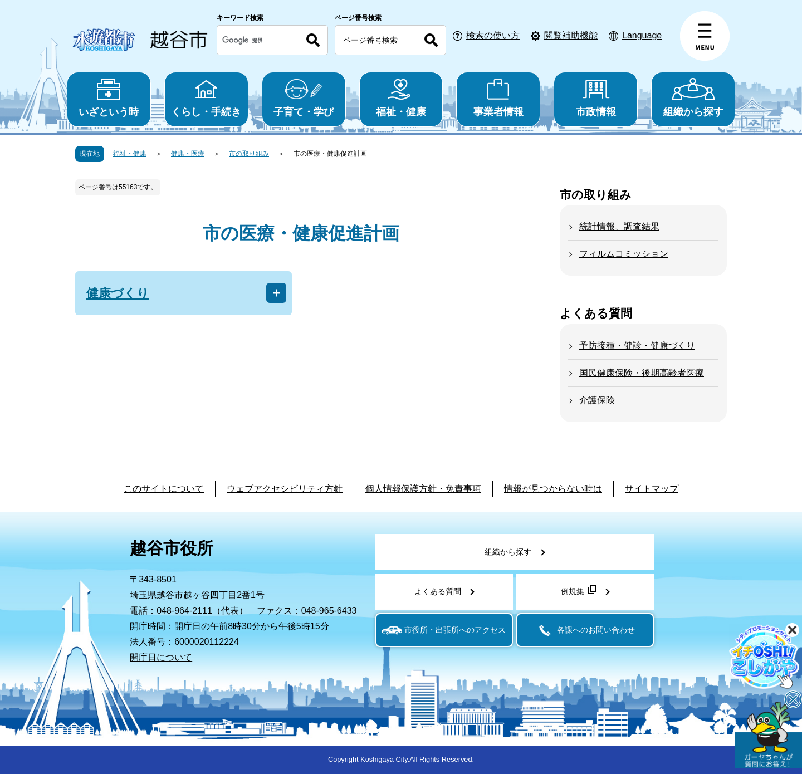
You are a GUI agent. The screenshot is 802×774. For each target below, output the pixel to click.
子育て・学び (304, 97)
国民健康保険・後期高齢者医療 (641, 373)
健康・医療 (187, 154)
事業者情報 (498, 97)
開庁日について (161, 657)
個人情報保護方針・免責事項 (423, 488)
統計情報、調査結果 (619, 226)
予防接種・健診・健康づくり (637, 345)
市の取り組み (249, 154)
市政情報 (596, 97)
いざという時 (109, 97)
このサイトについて (164, 488)
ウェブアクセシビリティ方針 (285, 488)
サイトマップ (651, 488)
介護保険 (597, 400)
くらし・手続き (206, 97)
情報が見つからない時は (553, 488)
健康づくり (117, 293)
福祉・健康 (401, 97)
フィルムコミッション (623, 253)
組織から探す (693, 97)
